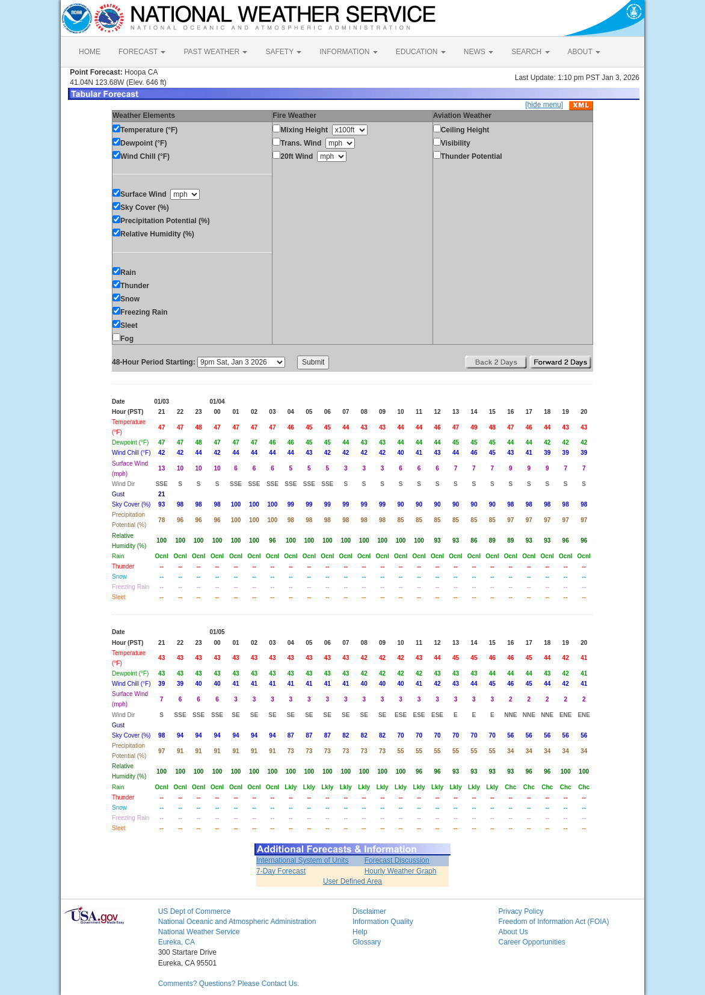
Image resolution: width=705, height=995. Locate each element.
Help (360, 932)
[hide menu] (544, 104)
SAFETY (283, 52)
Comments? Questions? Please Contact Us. (229, 983)
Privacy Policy (520, 911)
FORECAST (142, 52)
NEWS (478, 52)
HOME (89, 52)
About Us (513, 932)
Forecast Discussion (397, 860)
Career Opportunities (531, 942)
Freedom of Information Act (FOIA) (553, 921)
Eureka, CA (176, 942)
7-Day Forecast (281, 871)
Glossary (366, 942)
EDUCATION (421, 52)
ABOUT (584, 52)
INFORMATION (348, 52)
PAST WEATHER (215, 52)
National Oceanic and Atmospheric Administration (237, 921)
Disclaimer (369, 911)
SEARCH (530, 52)
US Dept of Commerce (194, 911)
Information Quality (382, 921)
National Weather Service (199, 932)
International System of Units (302, 860)
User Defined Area (352, 881)
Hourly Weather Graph (401, 871)
